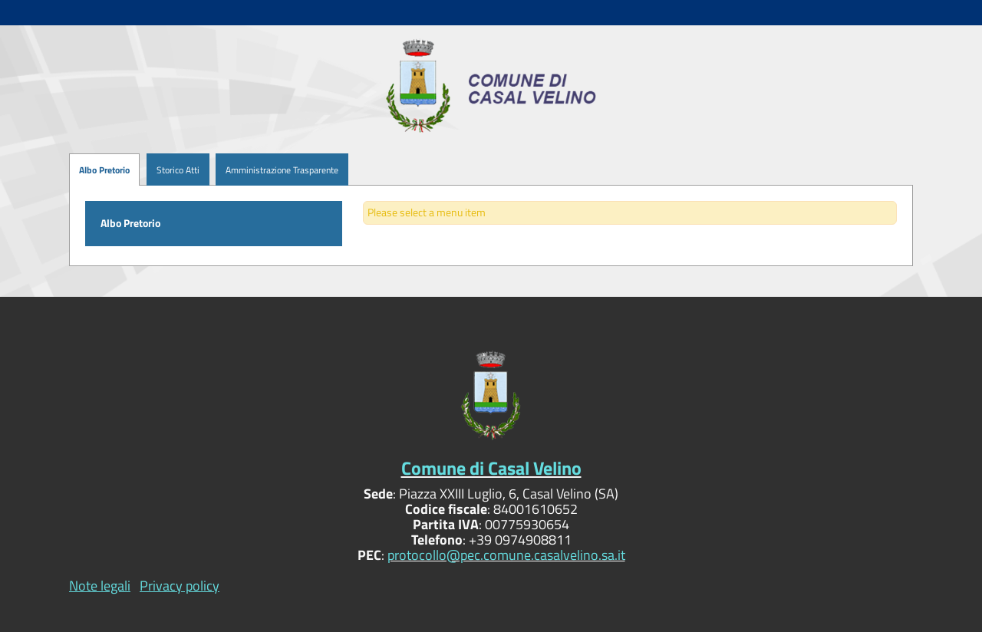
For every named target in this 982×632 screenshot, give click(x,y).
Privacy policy (179, 585)
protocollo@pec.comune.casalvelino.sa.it (506, 555)
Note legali (99, 585)
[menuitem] (173, 170)
